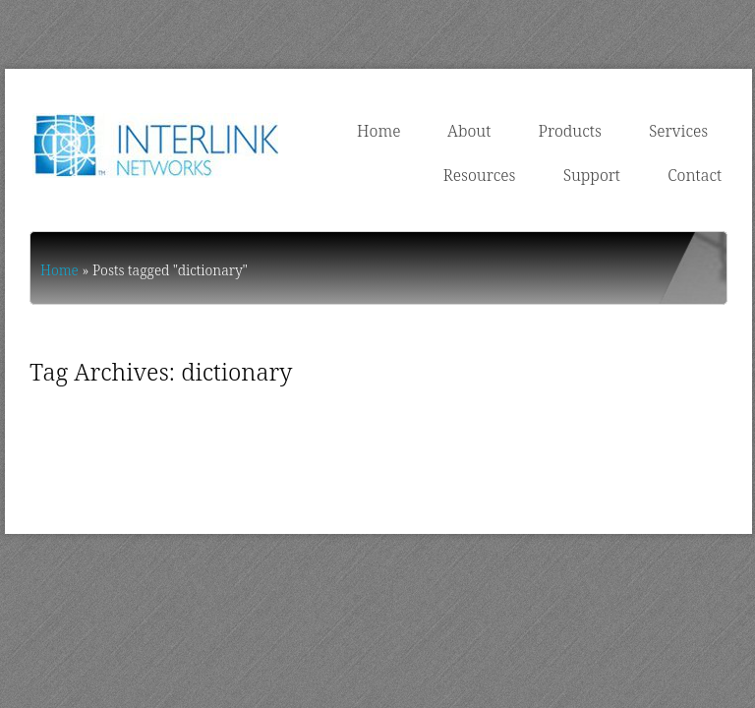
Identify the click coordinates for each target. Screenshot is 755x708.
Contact (695, 175)
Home (378, 131)
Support (591, 175)
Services (678, 131)
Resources (479, 175)
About (469, 131)
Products (570, 131)
